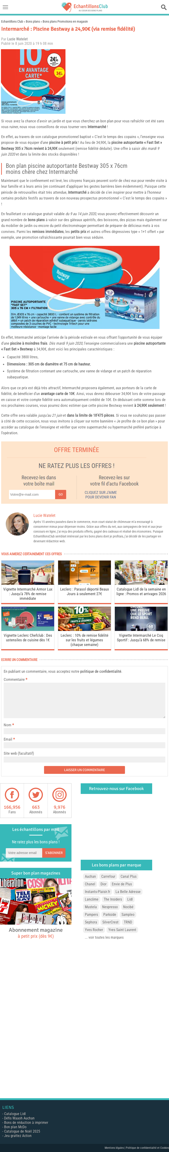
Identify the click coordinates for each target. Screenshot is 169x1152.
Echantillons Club (12, 21)
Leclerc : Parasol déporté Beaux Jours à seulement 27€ (84, 591)
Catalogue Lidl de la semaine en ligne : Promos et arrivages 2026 (141, 591)
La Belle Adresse (128, 892)
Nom (7, 725)
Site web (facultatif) (19, 753)
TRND (128, 922)
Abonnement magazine (36, 932)
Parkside (109, 914)
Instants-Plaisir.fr (97, 892)
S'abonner (54, 853)
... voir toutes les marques (104, 937)
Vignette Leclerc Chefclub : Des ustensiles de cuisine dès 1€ (28, 637)
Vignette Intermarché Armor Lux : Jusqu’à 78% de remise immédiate (27, 594)
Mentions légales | (115, 1147)
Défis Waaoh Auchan (19, 1118)
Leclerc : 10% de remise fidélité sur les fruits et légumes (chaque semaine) (84, 640)
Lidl (130, 899)
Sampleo (128, 914)
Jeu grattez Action (18, 1136)
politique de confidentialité (100, 671)
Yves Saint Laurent (122, 930)
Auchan (90, 876)
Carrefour (108, 876)
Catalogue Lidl (15, 1114)
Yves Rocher (94, 930)
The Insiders (113, 899)
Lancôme (91, 899)
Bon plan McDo (15, 1127)
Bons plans (33, 21)
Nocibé (128, 907)
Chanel (90, 884)
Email (8, 739)
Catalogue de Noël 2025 (22, 1131)
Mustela (91, 907)
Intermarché (97, 126)
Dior (104, 884)
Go (61, 494)
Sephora (91, 922)
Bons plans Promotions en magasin (65, 21)
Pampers (91, 914)
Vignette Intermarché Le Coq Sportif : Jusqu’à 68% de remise (141, 637)
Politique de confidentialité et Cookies (147, 1147)
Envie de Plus (122, 884)
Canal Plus (128, 876)
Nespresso (110, 907)
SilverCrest (110, 922)
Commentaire (15, 679)
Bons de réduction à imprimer (26, 1122)
